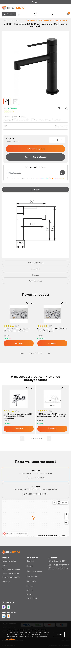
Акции (4, 565)
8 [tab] (41, 353)
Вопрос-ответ (32, 576)
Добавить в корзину (36, 149)
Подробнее (10, 639)
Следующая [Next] (49, 353)
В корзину (19, 343)
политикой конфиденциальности (51, 178)
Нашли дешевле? (12, 141)
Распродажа (32, 598)
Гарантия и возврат (34, 571)
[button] (19, 13)
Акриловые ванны (9, 561)
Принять (59, 634)
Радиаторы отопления (10, 573)
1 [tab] (51, 405)
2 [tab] (53, 405)
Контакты (30, 586)
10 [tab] (41, 438)
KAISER (22, 116)
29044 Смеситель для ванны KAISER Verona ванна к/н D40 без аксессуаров (18, 416)
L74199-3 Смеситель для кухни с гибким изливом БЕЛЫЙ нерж (16, 330)
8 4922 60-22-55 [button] (59, 561)
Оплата (29, 566)
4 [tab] (33, 353)
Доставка (30, 561)
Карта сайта (31, 581)
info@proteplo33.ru (60, 564)
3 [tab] (31, 353)
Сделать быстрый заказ (35, 157)
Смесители (15, 21)
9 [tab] (39, 438)
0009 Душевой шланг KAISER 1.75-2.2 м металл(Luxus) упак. (52, 330)
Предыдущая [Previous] (22, 353)
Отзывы (30, 590)
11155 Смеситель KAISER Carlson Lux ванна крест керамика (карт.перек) (51, 415)
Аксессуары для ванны (11, 569)
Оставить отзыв (61, 126)
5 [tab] (35, 353)
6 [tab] (37, 353)
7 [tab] (39, 353)
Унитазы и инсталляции (11, 577)
